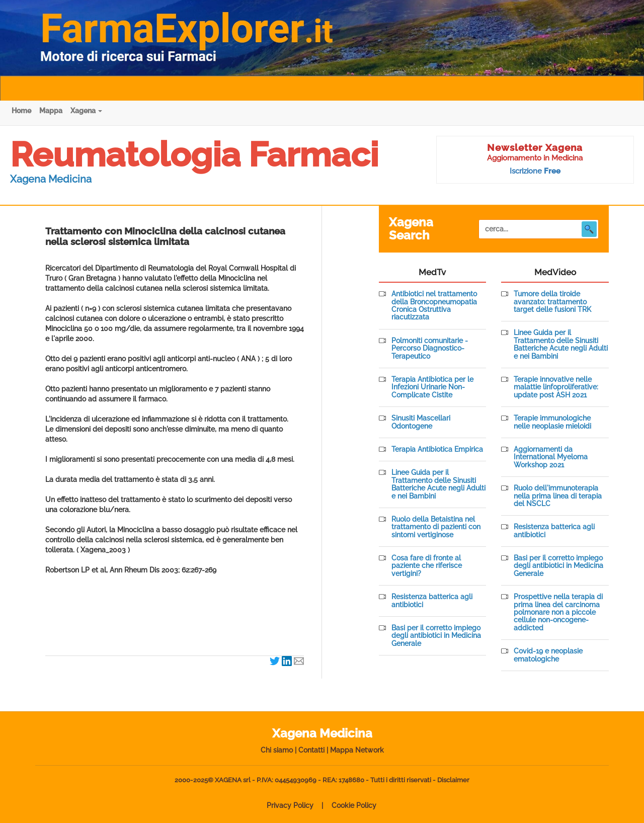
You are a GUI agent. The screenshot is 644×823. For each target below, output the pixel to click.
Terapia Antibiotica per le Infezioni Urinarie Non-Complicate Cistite (432, 387)
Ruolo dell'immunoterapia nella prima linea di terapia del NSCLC (558, 496)
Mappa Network (357, 750)
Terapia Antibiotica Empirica (437, 449)
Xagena (86, 111)
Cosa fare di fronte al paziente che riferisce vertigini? (426, 566)
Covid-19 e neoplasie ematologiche (548, 655)
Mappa (50, 111)
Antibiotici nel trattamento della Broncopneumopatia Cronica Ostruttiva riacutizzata (434, 305)
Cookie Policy (354, 805)
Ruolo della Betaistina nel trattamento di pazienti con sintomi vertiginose (435, 527)
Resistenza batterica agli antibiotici (431, 600)
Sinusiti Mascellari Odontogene (420, 422)
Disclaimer (453, 780)
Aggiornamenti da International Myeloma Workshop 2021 (551, 457)
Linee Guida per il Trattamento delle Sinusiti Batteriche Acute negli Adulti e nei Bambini (438, 484)
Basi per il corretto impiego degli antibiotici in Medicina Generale (436, 635)
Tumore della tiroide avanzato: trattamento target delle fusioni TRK (552, 301)
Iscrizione (535, 171)
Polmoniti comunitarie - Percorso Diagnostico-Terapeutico (429, 348)
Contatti (311, 750)
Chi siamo (277, 750)
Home (21, 111)
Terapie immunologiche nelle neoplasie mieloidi (552, 422)
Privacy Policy (290, 805)
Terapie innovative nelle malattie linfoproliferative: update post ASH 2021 (556, 387)
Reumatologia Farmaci (194, 154)
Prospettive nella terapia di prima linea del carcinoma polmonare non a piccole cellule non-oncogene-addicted (558, 612)
